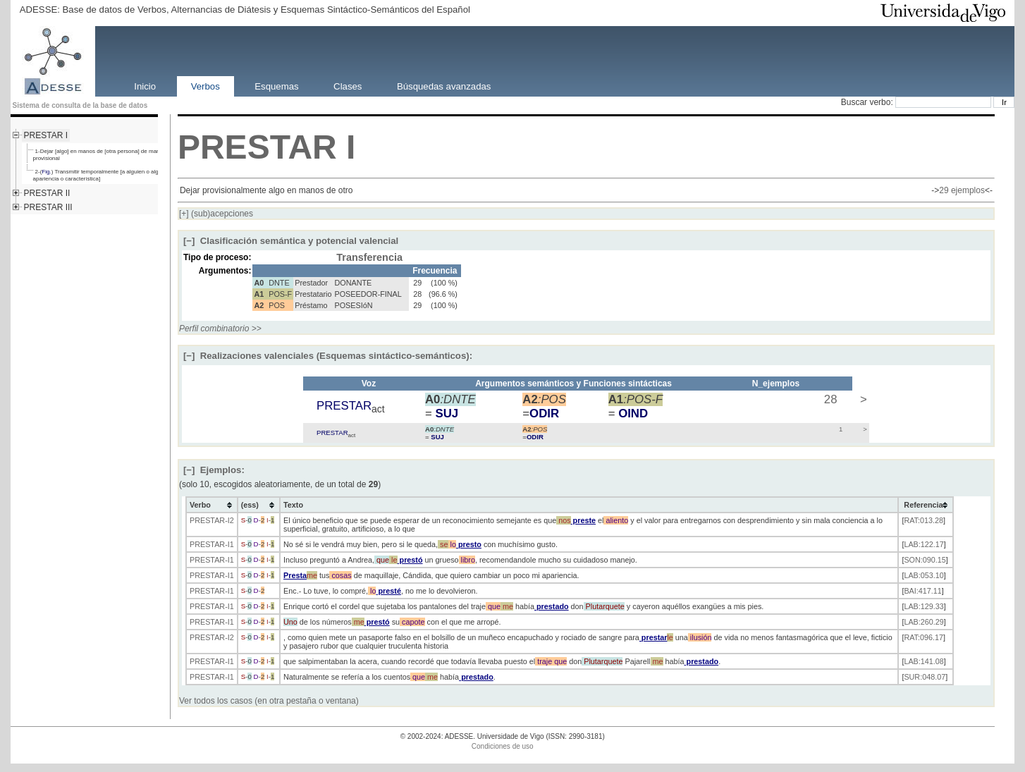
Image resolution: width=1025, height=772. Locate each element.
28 (829, 399)
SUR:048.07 (924, 677)
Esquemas (276, 85)
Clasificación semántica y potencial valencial (290, 240)
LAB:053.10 (923, 575)
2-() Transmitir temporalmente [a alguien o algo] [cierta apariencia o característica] (106, 175)
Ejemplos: (214, 470)
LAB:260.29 (923, 622)
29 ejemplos (962, 190)
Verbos (205, 85)
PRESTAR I (46, 135)
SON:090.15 (924, 560)
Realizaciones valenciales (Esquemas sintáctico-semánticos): (327, 355)
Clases (347, 85)
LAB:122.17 (923, 544)
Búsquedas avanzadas (444, 85)
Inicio (145, 85)
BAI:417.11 (922, 591)
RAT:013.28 (923, 520)
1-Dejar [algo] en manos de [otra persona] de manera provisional (100, 154)
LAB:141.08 (923, 661)
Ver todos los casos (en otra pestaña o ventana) (269, 701)
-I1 (229, 544)
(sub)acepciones (216, 214)
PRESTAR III (48, 207)
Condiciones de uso (503, 746)
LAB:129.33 (923, 606)
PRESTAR (257, 147)
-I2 (229, 520)
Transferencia (369, 257)
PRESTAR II (47, 193)
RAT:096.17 (923, 637)
